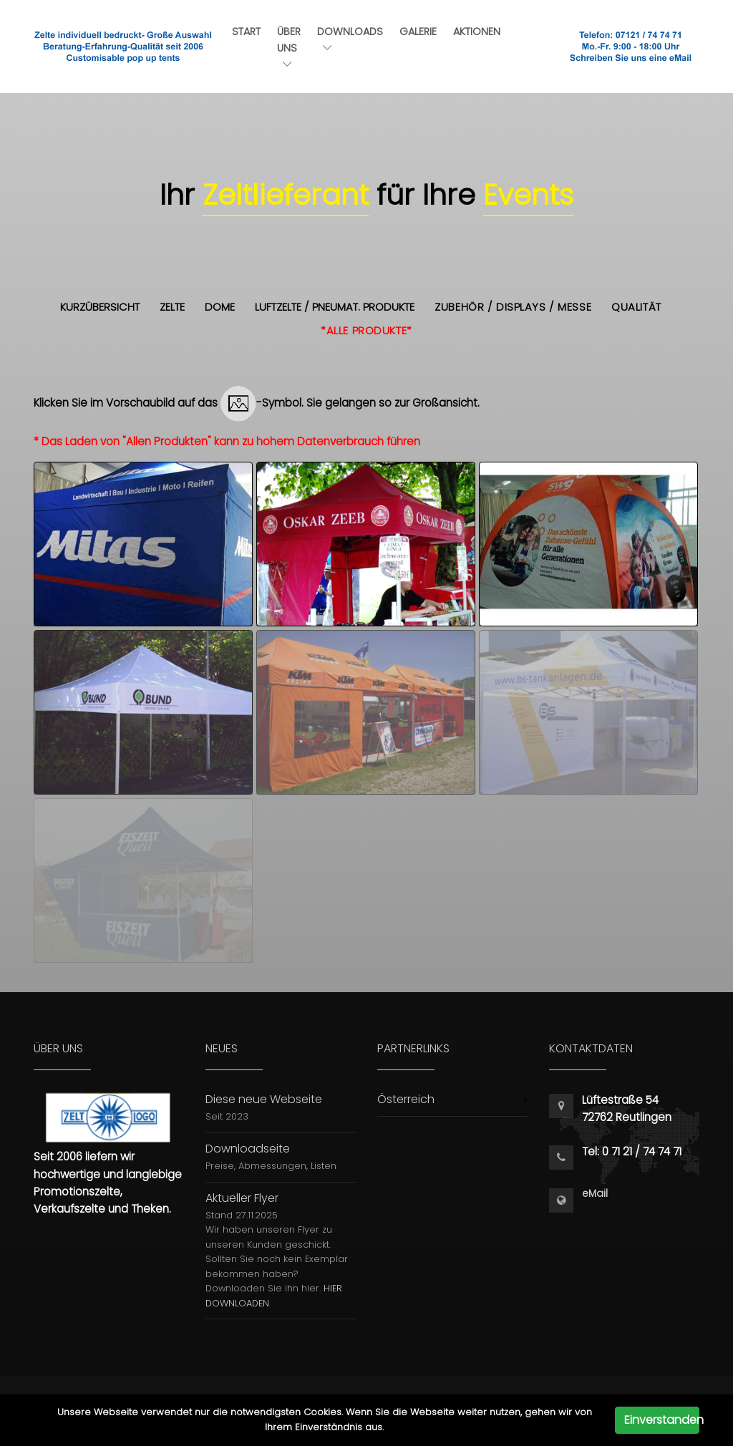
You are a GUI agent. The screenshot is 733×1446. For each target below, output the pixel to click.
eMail (595, 1193)
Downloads (350, 38)
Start (246, 31)
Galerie (418, 31)
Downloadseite (247, 1148)
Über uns (289, 46)
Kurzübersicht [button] (100, 306)
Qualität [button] (636, 306)
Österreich (406, 1099)
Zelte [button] (172, 306)
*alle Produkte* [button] (366, 330)
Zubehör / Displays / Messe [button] (513, 306)
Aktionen (476, 31)
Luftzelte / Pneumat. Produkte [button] (334, 306)
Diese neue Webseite (263, 1099)
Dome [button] (220, 306)
